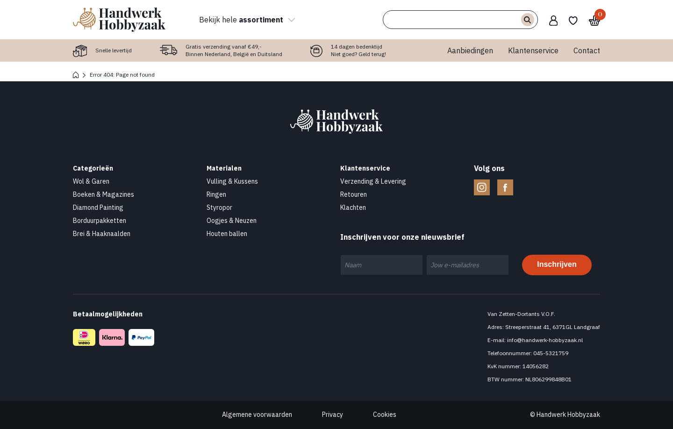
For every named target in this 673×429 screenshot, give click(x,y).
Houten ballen (227, 233)
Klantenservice (533, 50)
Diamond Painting (98, 207)
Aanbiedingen (470, 50)
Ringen (216, 194)
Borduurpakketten (99, 220)
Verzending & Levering (373, 181)
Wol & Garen (91, 181)
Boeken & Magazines (103, 194)
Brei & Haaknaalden (101, 233)
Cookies (384, 414)
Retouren (353, 194)
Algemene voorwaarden (257, 414)
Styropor (219, 207)
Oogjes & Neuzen (232, 220)
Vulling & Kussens (232, 181)
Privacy (332, 414)
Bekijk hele (246, 19)
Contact (586, 50)
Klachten (353, 207)
